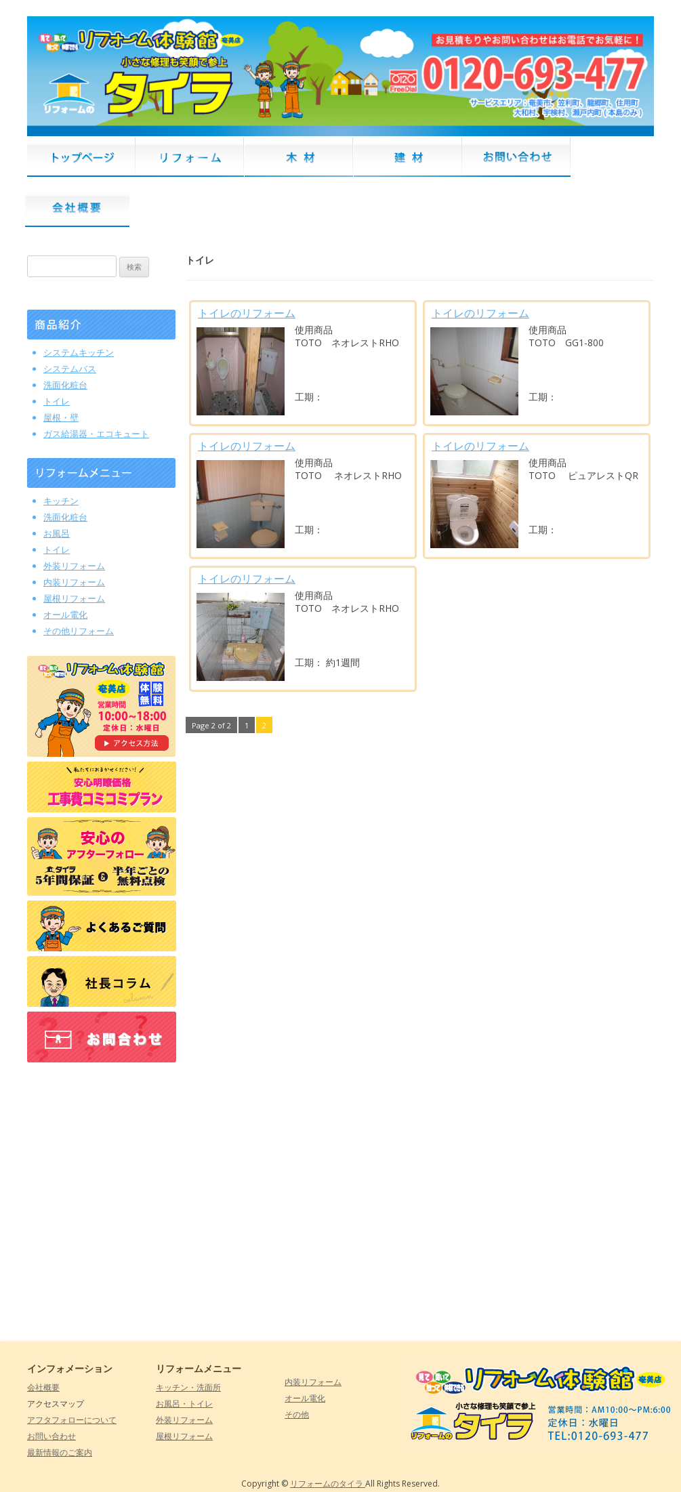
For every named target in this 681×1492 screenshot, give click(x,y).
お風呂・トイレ (184, 1403)
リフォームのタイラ (327, 1483)
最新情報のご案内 (59, 1452)
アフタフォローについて (72, 1420)
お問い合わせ (51, 1436)
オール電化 (305, 1398)
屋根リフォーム (184, 1436)
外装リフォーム (184, 1420)
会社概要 (43, 1387)
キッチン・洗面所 (188, 1387)
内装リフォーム (313, 1382)
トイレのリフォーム (246, 313)
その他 (297, 1414)
